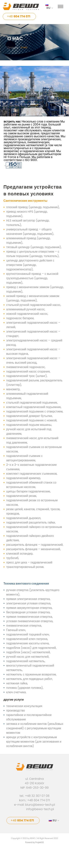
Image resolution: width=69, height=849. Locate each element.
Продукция (12, 47)
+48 (18, 16)
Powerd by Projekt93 (34, 842)
